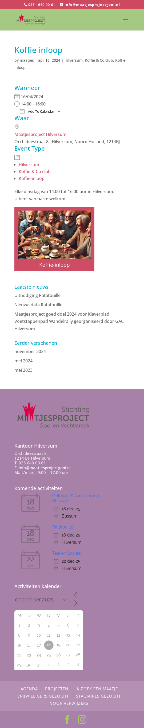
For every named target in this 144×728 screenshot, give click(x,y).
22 (19, 655)
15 (19, 645)
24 (39, 655)
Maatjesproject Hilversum (40, 134)
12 (58, 635)
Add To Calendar (37, 111)
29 (19, 664)
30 (29, 664)
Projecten (56, 688)
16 (29, 645)
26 (58, 655)
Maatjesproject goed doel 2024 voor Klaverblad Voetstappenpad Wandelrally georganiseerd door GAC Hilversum (69, 321)
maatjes (27, 60)
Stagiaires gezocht (98, 696)
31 (39, 664)
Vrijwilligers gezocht (43, 696)
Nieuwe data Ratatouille (38, 305)
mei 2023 (23, 370)
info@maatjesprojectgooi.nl (45, 467)
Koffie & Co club (99, 60)
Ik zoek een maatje (96, 688)
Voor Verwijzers (69, 703)
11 (48, 635)
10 (39, 635)
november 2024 (30, 351)
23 (29, 655)
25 (49, 655)
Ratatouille (62, 527)
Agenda (29, 688)
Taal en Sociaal (67, 553)
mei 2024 (23, 361)
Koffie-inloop (32, 178)
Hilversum (74, 60)
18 (49, 644)
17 (39, 645)
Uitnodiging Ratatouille (37, 295)
